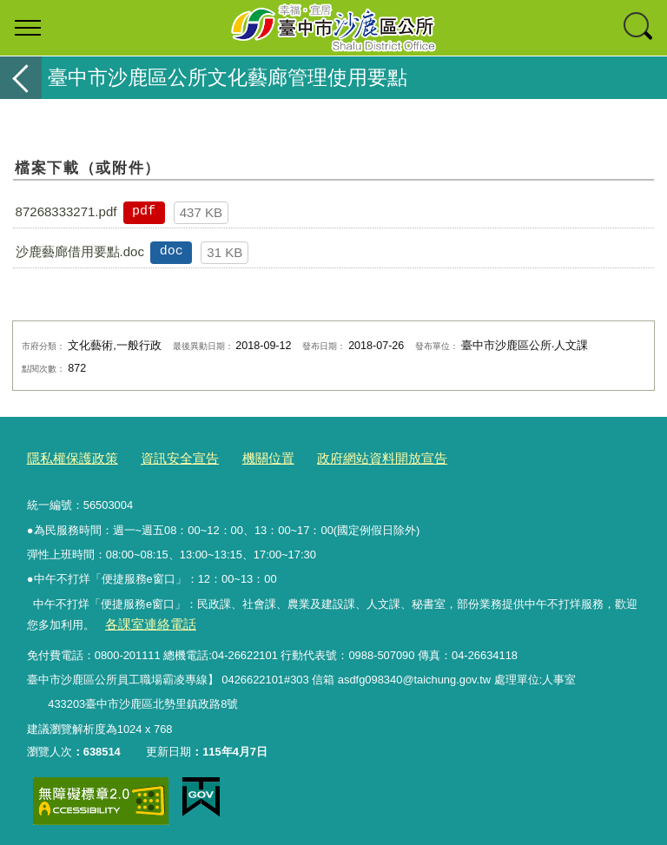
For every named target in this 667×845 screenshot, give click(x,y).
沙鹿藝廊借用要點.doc (80, 251)
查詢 (639, 28)
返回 (21, 77)
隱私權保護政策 (66, 456)
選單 (28, 28)
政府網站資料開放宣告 (343, 456)
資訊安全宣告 (162, 456)
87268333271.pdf (66, 211)
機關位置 (242, 456)
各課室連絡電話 (143, 620)
